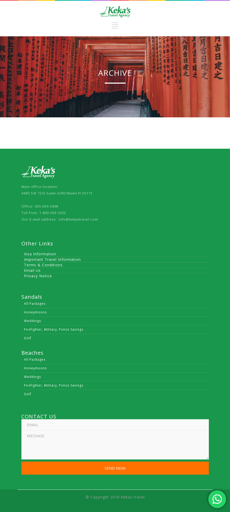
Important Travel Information (52, 259)
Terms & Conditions (43, 264)
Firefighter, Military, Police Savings (53, 329)
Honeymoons (35, 312)
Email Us (32, 270)
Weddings (32, 321)
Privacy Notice (38, 275)
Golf (27, 338)
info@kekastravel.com (78, 219)
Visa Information (40, 253)
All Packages (34, 303)
